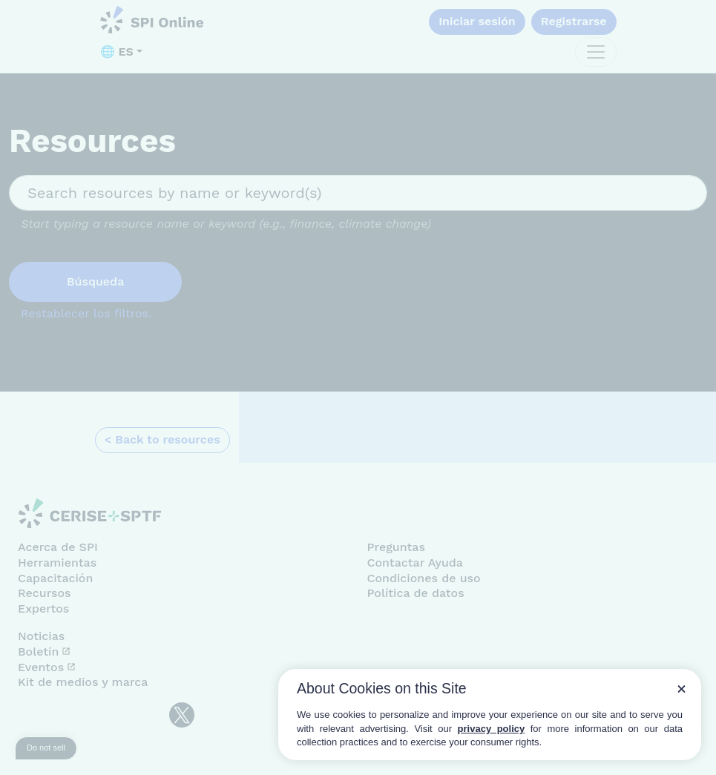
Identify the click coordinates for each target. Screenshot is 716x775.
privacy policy (491, 728)
